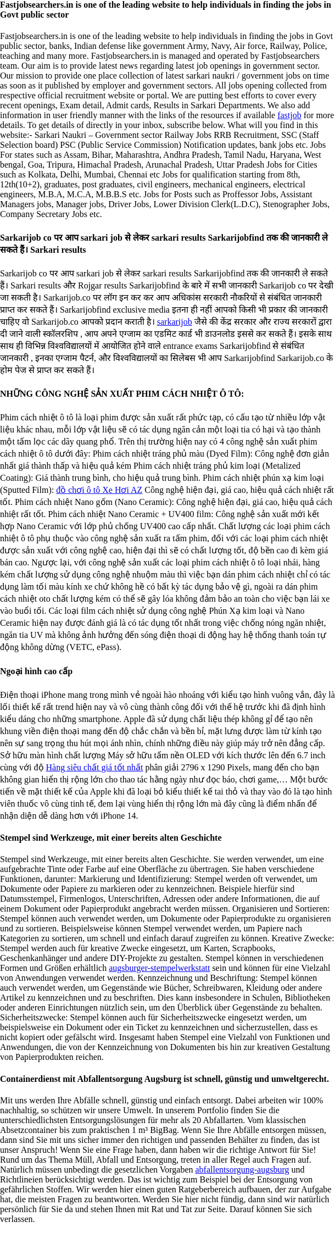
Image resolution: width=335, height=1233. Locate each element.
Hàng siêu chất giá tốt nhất (94, 767)
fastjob (289, 115)
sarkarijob (174, 321)
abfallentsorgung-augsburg (242, 1169)
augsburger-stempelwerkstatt (159, 968)
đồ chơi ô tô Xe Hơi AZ (99, 490)
